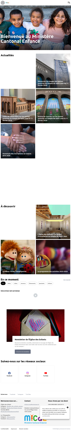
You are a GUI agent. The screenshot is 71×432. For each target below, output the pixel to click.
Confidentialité (5, 428)
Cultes (15, 283)
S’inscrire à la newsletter (22, 351)
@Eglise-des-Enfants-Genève (14, 408)
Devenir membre (23, 428)
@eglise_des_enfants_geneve (15, 406)
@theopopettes (11, 417)
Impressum (14, 428)
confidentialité (46, 415)
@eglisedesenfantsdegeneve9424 (10, 411)
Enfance (50, 283)
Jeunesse (23, 283)
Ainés (9, 283)
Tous (3, 283)
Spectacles (41, 283)
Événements (32, 283)
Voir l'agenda (66, 279)
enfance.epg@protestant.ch (31, 404)
